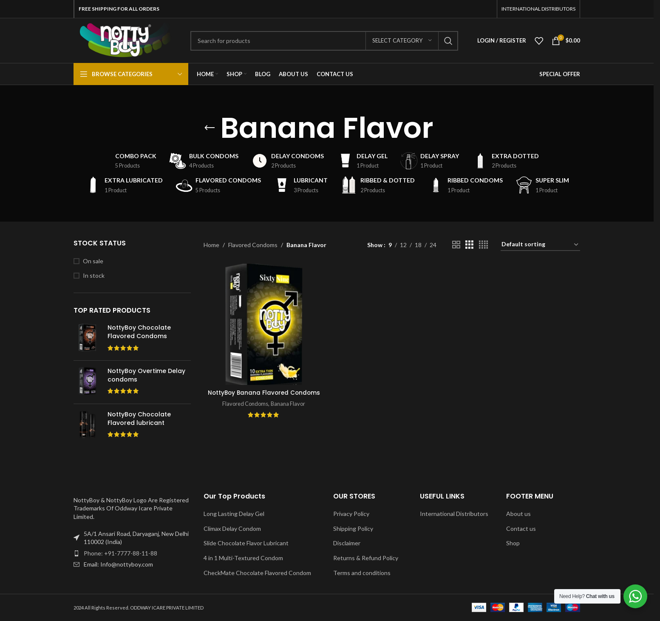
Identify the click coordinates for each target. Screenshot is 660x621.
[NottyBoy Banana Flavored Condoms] (263, 324)
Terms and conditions (362, 572)
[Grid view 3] (469, 244)
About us (518, 513)
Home (211, 244)
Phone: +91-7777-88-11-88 (120, 553)
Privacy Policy (351, 513)
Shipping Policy (353, 528)
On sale (93, 261)
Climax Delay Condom (232, 528)
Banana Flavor (288, 410)
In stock (94, 275)
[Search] (324, 41)
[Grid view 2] (456, 244)
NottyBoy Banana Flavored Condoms (263, 396)
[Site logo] (126, 39)
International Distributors (454, 513)
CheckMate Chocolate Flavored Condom (257, 572)
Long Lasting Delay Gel (234, 513)
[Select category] (402, 41)
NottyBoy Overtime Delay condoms (146, 375)
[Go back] (209, 128)
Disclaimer (346, 543)
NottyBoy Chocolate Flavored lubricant (139, 418)
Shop (513, 543)
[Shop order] (540, 245)
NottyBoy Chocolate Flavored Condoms (139, 332)
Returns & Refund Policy (365, 557)
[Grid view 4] (483, 244)
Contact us (521, 528)
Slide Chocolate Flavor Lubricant (246, 543)
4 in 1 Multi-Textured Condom (243, 557)
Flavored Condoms (253, 244)
